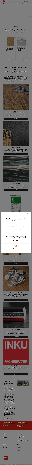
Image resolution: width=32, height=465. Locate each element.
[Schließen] (27, 213)
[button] (16, 227)
